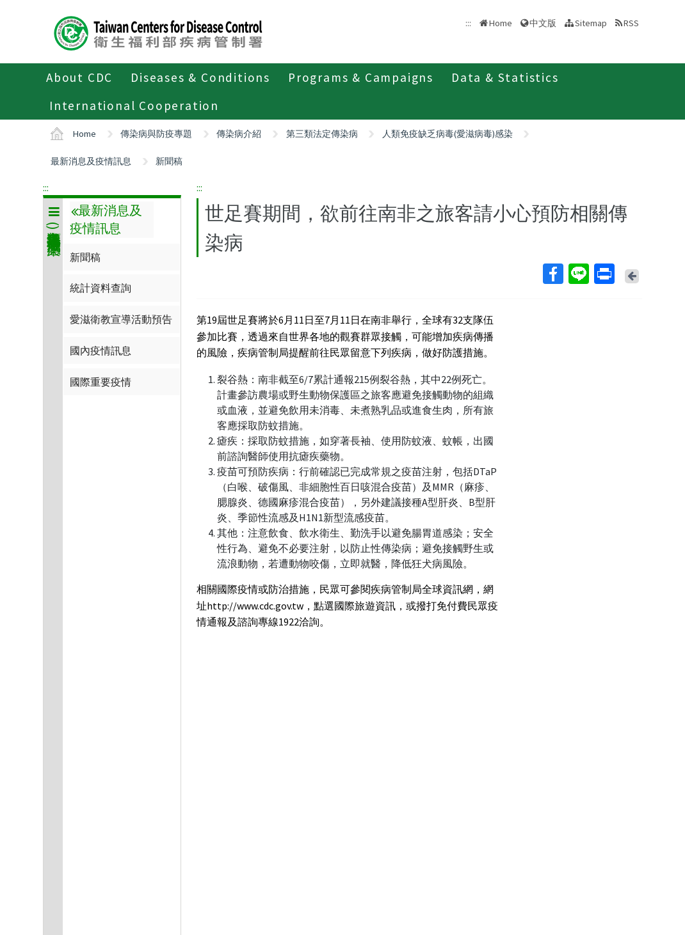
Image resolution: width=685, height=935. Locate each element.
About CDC (79, 77)
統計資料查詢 (100, 287)
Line (578, 273)
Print (604, 273)
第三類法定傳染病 (322, 133)
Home (500, 23)
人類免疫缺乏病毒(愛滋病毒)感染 (447, 133)
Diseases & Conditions (200, 77)
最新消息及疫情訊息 (91, 161)
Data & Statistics (505, 77)
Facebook (552, 273)
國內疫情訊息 (100, 350)
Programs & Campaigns (360, 77)
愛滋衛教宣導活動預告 (121, 319)
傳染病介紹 (238, 133)
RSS (631, 23)
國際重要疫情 (100, 381)
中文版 (542, 23)
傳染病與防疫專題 (156, 133)
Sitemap (591, 23)
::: (46, 187)
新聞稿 (169, 161)
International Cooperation (134, 105)
